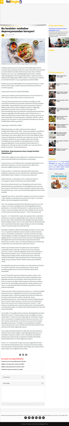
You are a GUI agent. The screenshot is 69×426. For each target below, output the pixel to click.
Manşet (9, 26)
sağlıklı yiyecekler (16, 26)
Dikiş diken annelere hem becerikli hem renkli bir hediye (62, 134)
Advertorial (52, 161)
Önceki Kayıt (4, 404)
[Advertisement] (34, 14)
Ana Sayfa (3, 26)
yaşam (61, 169)
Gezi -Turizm (58, 161)
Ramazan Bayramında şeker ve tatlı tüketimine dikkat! (62, 118)
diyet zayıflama (59, 165)
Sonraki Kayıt (41, 404)
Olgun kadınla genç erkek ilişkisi (61, 76)
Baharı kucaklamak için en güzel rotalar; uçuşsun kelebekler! (62, 126)
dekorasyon (51, 165)
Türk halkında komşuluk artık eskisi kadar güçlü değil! (63, 109)
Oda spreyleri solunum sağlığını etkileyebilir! (62, 92)
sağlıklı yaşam (64, 167)
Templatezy (28, 424)
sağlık (58, 167)
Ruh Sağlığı (58, 163)
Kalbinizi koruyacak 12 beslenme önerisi (62, 149)
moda (54, 167)
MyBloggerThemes (43, 424)
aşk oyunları (65, 163)
